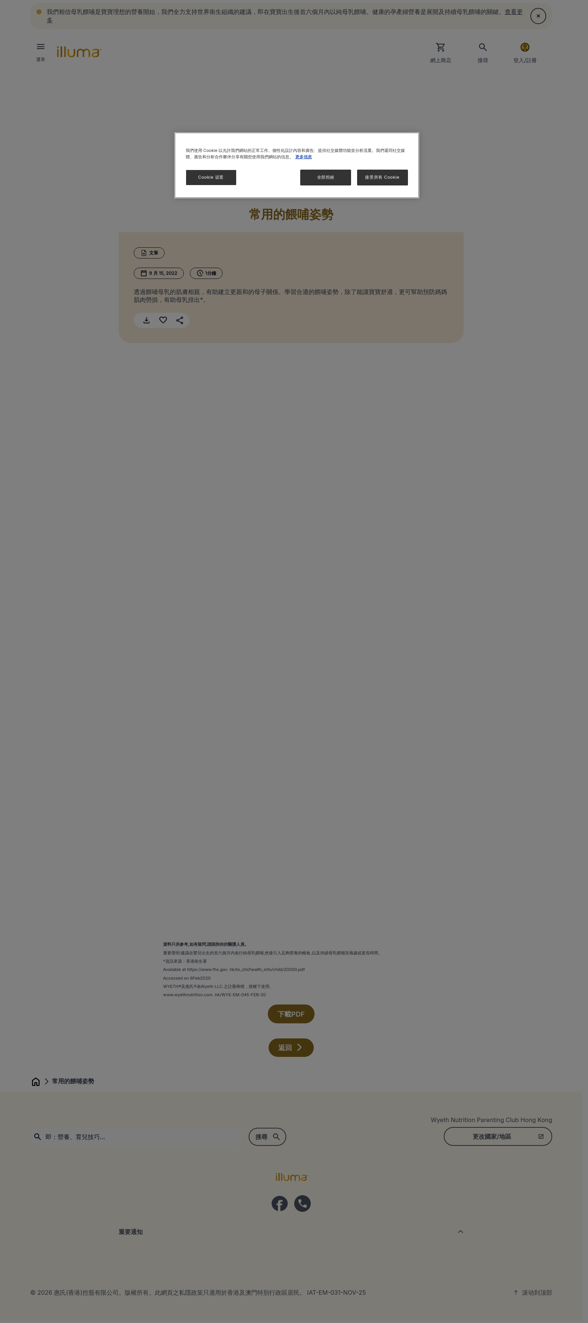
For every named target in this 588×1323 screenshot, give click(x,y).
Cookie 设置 (211, 177)
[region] (296, 165)
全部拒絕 (325, 177)
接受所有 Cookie (382, 177)
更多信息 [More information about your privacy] (303, 156)
